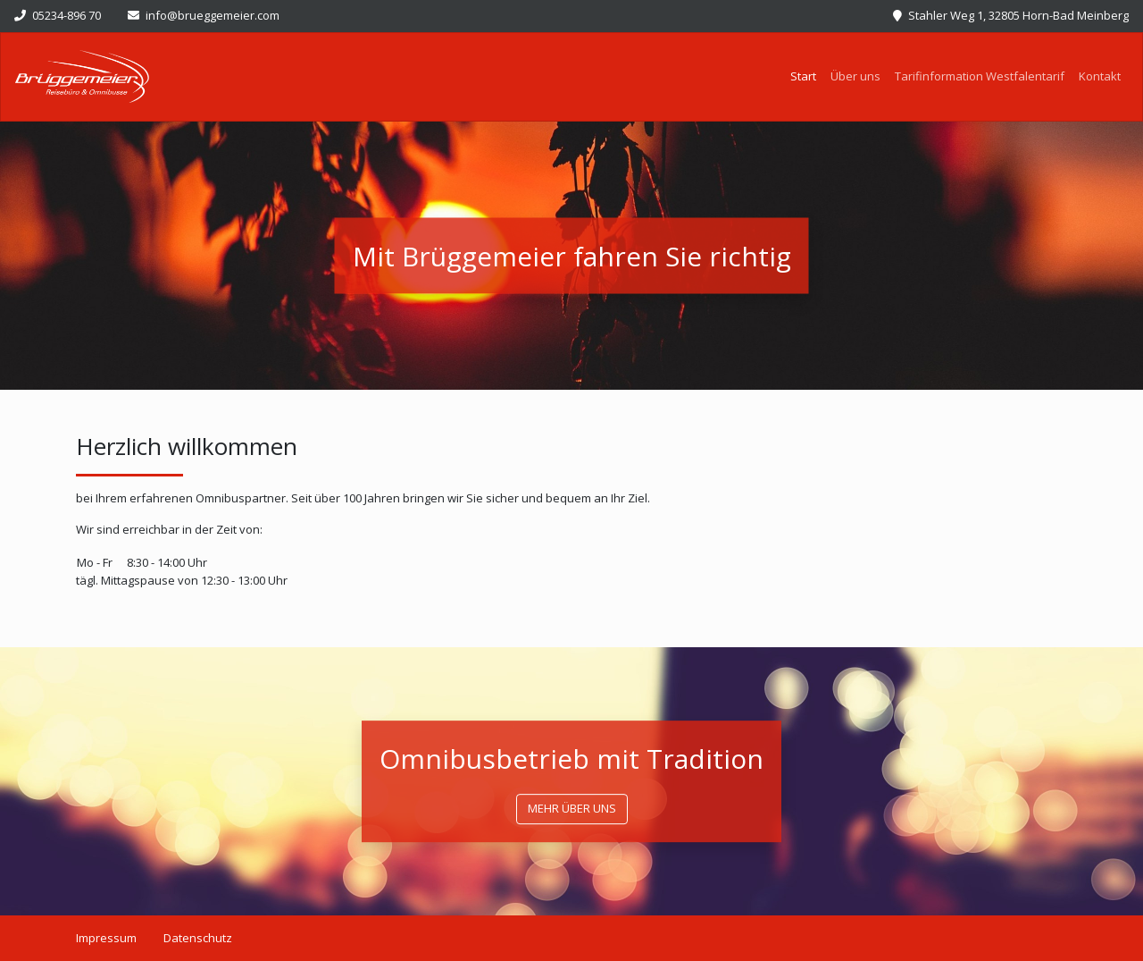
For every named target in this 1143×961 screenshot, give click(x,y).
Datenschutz (197, 938)
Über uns (855, 76)
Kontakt (1100, 76)
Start (806, 75)
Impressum (106, 938)
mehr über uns (572, 808)
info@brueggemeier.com (203, 15)
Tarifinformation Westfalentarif (979, 76)
